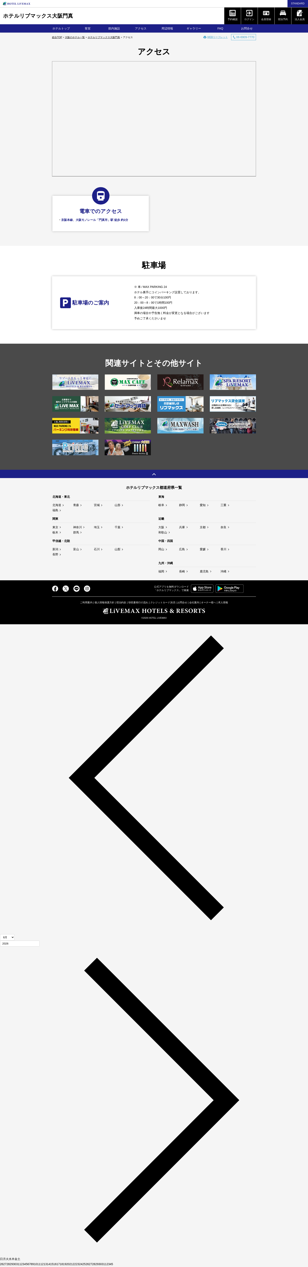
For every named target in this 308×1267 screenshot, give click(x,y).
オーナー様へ (208, 602)
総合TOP (57, 37)
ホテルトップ (61, 28)
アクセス (141, 28)
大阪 (161, 527)
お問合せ (247, 28)
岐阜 (161, 505)
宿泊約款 (121, 602)
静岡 (182, 505)
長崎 (182, 571)
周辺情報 (167, 28)
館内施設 (114, 28)
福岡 (161, 571)
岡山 (161, 549)
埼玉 (97, 527)
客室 (88, 28)
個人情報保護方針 (104, 602)
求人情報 (223, 602)
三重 (223, 505)
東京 (55, 527)
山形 (117, 505)
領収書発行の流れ (138, 602)
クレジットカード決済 (162, 602)
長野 (55, 554)
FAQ (220, 28)
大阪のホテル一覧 (75, 37)
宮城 (97, 505)
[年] (20, 944)
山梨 (117, 549)
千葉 (117, 527)
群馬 (76, 532)
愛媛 (203, 549)
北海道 (56, 505)
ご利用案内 (86, 602)
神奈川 (77, 527)
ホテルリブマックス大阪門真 (38, 16)
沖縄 (223, 571)
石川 (97, 549)
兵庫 (182, 527)
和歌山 (162, 532)
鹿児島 (204, 571)
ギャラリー (194, 28)
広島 (182, 549)
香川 (223, 549)
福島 (55, 510)
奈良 (223, 527)
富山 (76, 549)
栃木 (55, 532)
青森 (76, 505)
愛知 (203, 505)
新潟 (55, 549)
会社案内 (194, 602)
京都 (203, 527)
